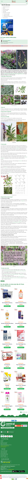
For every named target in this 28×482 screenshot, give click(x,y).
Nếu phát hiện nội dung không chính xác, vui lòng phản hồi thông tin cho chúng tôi (12, 45)
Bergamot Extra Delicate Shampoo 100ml (7, 344)
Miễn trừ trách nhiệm (4, 443)
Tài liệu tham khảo (5, 17)
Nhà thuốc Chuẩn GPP (4, 442)
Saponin (17, 148)
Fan (3, 432)
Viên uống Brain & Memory (7, 302)
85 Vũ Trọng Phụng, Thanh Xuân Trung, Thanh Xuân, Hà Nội (11, 464)
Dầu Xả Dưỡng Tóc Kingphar (7, 406)
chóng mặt (22, 200)
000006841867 (4, 468)
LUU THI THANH (5, 467)
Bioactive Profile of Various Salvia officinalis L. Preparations (13, 274)
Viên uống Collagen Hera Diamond (20, 344)
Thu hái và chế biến (5, 10)
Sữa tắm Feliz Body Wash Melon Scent (7, 323)
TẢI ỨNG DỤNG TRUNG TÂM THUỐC (6, 471)
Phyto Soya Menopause (20, 364)
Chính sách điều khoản (4, 450)
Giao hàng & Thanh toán (4, 454)
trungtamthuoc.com (20, 73)
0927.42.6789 (6, 462)
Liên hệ (2, 441)
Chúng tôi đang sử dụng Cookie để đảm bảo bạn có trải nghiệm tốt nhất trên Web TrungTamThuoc (13, 419)
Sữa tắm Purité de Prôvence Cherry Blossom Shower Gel (20, 302)
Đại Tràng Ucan (7, 364)
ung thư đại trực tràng (16, 222)
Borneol (25, 156)
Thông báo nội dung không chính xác (6, 444)
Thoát (15, 420)
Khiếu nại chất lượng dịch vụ (5, 445)
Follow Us (2, 434)
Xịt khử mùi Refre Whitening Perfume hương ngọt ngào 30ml (21, 406)
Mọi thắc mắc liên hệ (5, 459)
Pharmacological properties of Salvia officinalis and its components (15, 270)
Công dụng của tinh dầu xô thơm (8, 16)
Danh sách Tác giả (3, 455)
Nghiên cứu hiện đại (6, 15)
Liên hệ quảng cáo (3, 446)
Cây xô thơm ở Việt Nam (6, 9)
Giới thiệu (2, 440)
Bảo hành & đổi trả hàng (4, 453)
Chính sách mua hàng (4, 451)
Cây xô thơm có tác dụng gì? (6, 12)
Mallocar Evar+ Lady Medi (21, 385)
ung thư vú (20, 221)
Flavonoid (20, 160)
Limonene (9, 172)
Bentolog (7, 385)
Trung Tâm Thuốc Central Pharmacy (10, 73)
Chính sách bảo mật (13, 419)
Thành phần (4, 11)
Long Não (2, 158)
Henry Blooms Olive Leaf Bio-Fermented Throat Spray (20, 323)
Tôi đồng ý (13, 420)
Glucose (5, 167)
